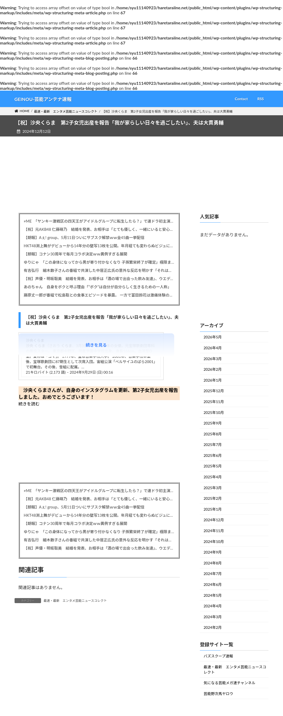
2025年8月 (213, 433)
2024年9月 (213, 552)
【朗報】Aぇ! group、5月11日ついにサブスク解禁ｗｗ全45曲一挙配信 (84, 237)
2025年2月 (213, 498)
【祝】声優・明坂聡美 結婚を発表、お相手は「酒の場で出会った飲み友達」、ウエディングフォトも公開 (99, 278)
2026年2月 (213, 369)
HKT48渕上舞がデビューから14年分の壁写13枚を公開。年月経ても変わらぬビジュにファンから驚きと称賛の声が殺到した (99, 246)
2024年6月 (213, 584)
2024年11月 (214, 530)
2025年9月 (213, 423)
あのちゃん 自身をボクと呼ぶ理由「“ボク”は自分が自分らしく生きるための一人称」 (97, 287)
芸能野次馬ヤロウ (218, 693)
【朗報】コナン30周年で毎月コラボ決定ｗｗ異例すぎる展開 (75, 254)
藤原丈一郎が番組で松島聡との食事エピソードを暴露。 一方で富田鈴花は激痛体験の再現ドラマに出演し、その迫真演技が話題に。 (99, 295)
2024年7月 (213, 573)
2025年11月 (214, 401)
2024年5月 (213, 595)
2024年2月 (213, 627)
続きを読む (29, 403)
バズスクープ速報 (218, 656)
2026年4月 (213, 348)
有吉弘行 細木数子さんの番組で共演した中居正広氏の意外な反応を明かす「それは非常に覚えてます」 (99, 270)
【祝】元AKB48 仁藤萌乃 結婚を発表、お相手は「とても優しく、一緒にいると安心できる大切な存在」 (99, 229)
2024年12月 (214, 520)
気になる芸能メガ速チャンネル (229, 682)
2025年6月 (213, 455)
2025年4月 (213, 477)
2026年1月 (213, 380)
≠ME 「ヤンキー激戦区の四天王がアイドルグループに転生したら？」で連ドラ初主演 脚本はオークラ (99, 221)
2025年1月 (213, 509)
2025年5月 (213, 466)
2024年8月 (213, 563)
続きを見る (96, 344)
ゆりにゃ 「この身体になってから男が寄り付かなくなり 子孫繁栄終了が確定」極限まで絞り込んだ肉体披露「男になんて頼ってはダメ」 (99, 262)
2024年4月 (213, 606)
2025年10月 (214, 412)
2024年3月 (213, 617)
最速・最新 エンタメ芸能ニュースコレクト (75, 601)
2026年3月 (213, 358)
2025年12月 (214, 390)
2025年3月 (213, 487)
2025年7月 (213, 444)
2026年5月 (213, 337)
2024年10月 (214, 541)
